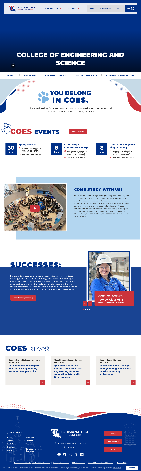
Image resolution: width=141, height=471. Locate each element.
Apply (91, 9)
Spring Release (27, 144)
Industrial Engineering (23, 298)
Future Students (86, 75)
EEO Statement (78, 463)
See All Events (78, 131)
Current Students (56, 75)
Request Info (105, 9)
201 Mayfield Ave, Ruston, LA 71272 (71, 443)
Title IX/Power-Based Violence (100, 463)
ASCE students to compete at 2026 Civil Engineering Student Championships (24, 368)
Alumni (57, 360)
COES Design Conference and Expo (76, 146)
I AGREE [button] (132, 468)
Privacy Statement (61, 463)
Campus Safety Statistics (32, 450)
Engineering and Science (19, 360)
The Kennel (73, 8)
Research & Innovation (120, 75)
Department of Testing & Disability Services (32, 463)
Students (34, 360)
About (11, 75)
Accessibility (122, 463)
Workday (30, 438)
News (9, 450)
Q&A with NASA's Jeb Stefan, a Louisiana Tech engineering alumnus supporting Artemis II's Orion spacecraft (68, 371)
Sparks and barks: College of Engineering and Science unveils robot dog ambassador (115, 370)
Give (118, 9)
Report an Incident (30, 445)
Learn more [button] (117, 468)
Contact (29, 441)
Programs (30, 75)
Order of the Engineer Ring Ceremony (122, 146)
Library (10, 441)
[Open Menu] (131, 8)
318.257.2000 (72, 448)
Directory (11, 447)
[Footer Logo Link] (70, 433)
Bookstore (11, 444)
